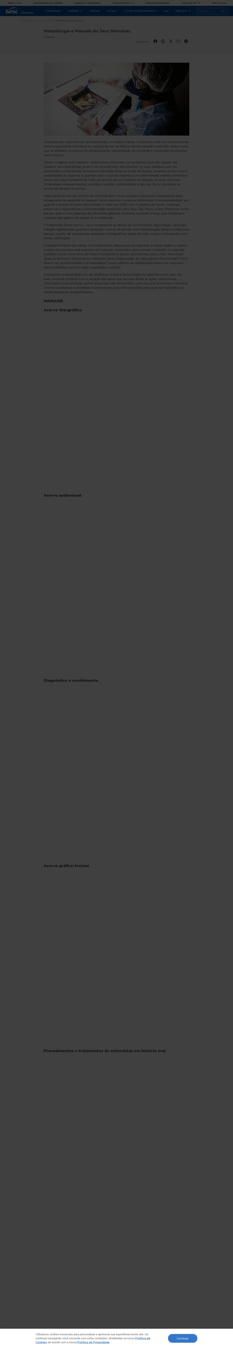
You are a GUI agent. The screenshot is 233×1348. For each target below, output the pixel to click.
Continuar (183, 1338)
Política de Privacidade (93, 1342)
